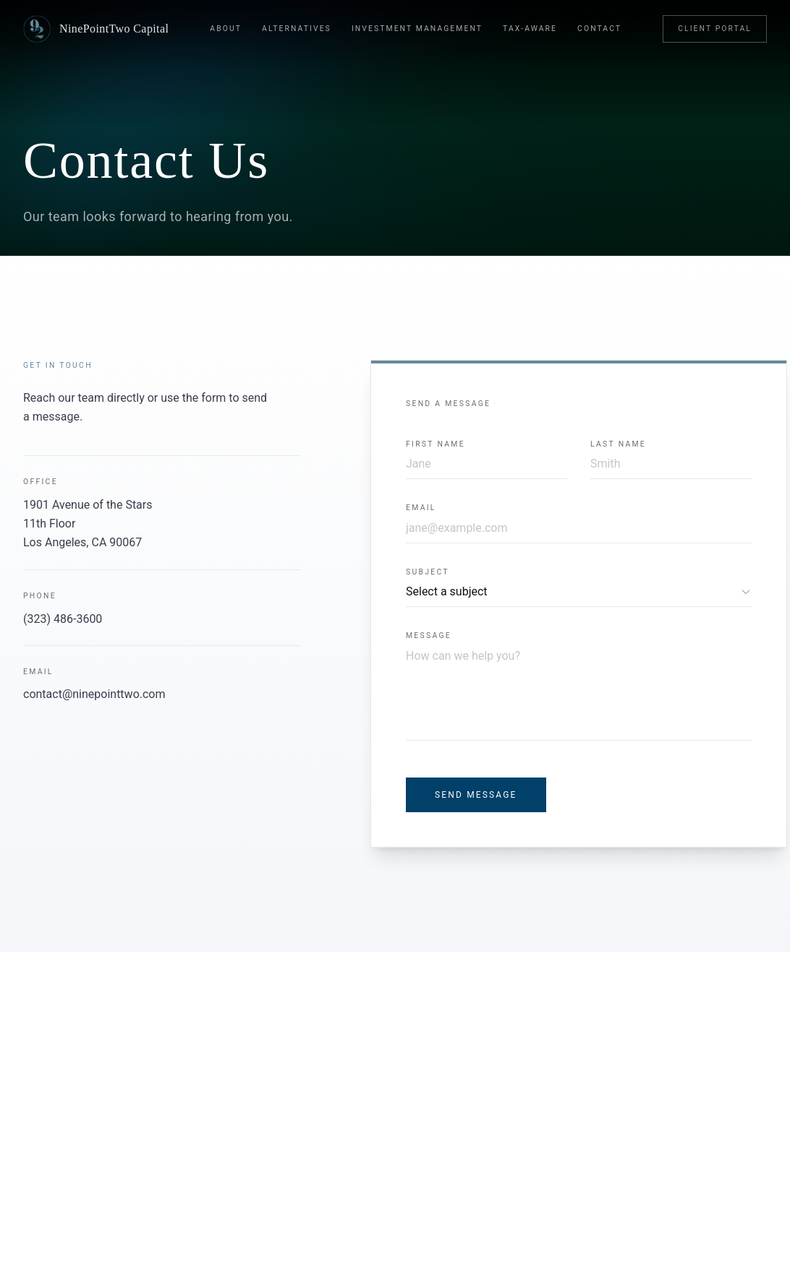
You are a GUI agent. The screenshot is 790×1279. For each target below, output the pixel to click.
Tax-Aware (530, 28)
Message (428, 635)
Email (421, 507)
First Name (435, 444)
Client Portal (715, 28)
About (226, 28)
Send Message (476, 795)
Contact (599, 28)
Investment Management (417, 28)
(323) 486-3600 (62, 619)
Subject (427, 572)
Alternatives (296, 28)
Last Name (618, 444)
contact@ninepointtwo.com (94, 694)
